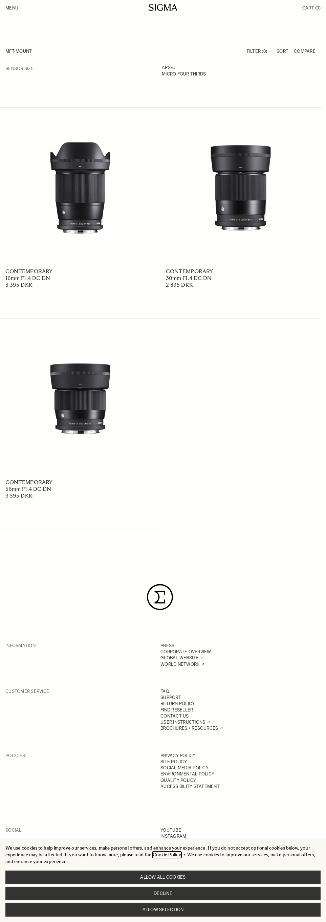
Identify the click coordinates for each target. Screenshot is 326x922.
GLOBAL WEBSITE (179, 657)
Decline (163, 893)
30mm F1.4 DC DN (189, 278)
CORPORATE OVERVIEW (185, 651)
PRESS (167, 645)
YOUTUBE (170, 830)
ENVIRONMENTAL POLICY (187, 773)
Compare (305, 51)
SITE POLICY (173, 761)
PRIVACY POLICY (178, 755)
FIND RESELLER (176, 709)
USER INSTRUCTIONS (182, 722)
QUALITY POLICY (178, 780)
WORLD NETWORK (179, 664)
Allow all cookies (163, 877)
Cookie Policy (167, 855)
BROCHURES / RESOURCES (189, 728)
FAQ (164, 691)
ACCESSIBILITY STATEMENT (190, 786)
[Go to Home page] (163, 7)
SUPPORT (170, 697)
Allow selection (163, 909)
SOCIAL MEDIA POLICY (184, 767)
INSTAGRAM (173, 836)
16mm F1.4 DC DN (27, 278)
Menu (11, 7)
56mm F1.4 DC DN (28, 489)
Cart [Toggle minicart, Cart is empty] (311, 7)
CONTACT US (174, 716)
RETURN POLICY (177, 703)
